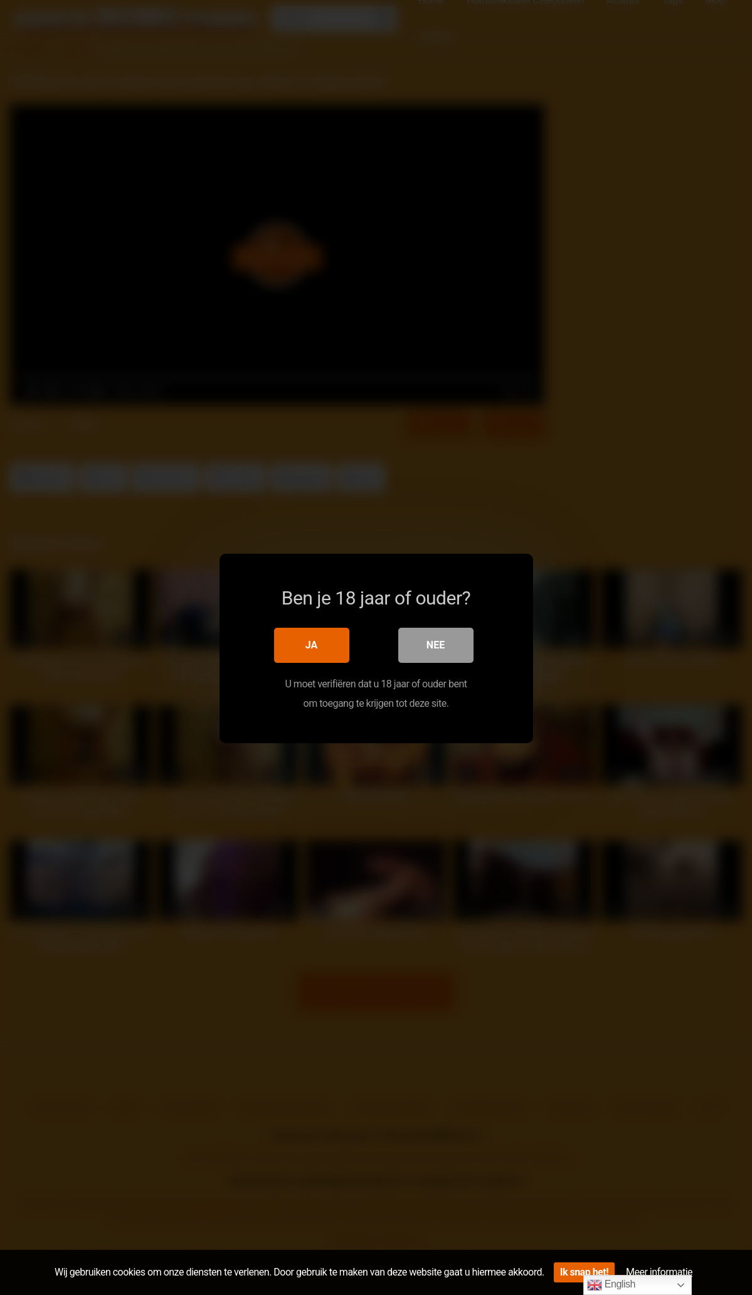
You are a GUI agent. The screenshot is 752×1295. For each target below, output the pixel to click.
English (611, 1284)
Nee (435, 644)
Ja (311, 644)
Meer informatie (659, 1272)
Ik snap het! (584, 1272)
